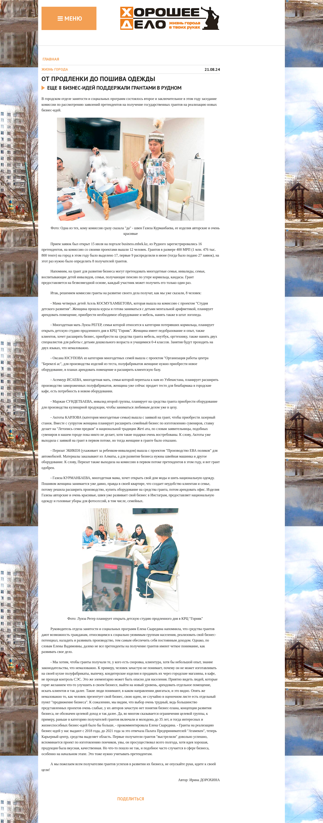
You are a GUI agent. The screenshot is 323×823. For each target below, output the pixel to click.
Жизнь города (54, 69)
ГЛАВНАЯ (51, 59)
